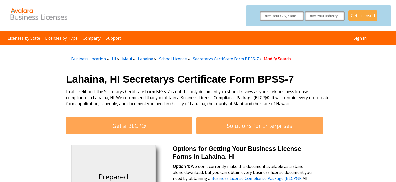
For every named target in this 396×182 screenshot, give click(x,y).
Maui (127, 59)
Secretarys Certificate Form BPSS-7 (226, 59)
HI (114, 59)
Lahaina (145, 59)
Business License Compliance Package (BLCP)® (256, 178)
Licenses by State (24, 38)
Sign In (360, 38)
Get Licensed (363, 15)
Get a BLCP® (129, 125)
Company (92, 38)
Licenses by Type (61, 38)
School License (173, 59)
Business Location (88, 59)
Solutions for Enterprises (259, 125)
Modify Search (277, 59)
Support (113, 38)
